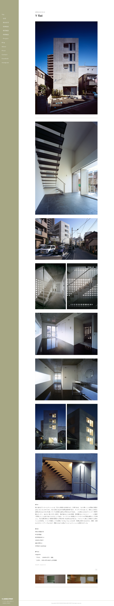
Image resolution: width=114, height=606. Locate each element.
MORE (4, 58)
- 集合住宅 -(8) (43, 564)
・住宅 (4, 18)
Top (3, 14)
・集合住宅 (5, 22)
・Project (5, 38)
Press (4, 50)
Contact (4, 54)
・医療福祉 (5, 26)
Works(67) (37, 564)
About (4, 46)
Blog (3, 42)
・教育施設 (5, 30)
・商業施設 (5, 34)
